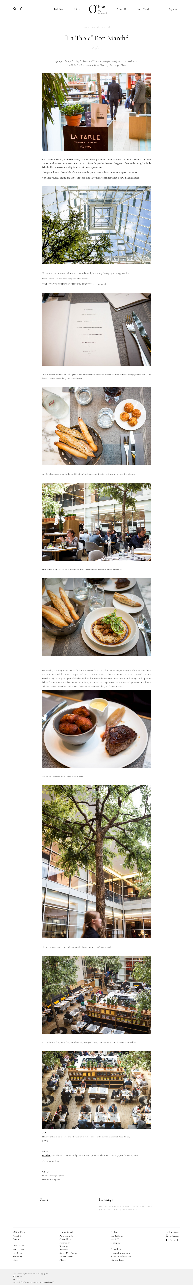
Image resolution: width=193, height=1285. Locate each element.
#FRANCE (132, 1209)
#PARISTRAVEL (132, 1206)
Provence (63, 1249)
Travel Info (117, 1249)
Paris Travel (59, 9)
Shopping (17, 1256)
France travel (66, 1231)
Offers (76, 9)
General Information (121, 1252)
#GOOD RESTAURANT (109, 1209)
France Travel (143, 9)
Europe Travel (117, 1259)
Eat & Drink (105, 27)
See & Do (17, 1252)
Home (85, 27)
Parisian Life (121, 9)
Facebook (172, 1240)
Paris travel (19, 1245)
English (173, 9)
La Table (46, 1155)
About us (17, 1235)
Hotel (15, 1259)
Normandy (64, 1242)
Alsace (62, 1259)
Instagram (172, 1235)
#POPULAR (119, 1206)
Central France (66, 1239)
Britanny (63, 1246)
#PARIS (123, 1209)
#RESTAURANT (106, 1206)
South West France (68, 1253)
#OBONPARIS (145, 1206)
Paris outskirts (66, 1235)
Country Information (121, 1256)
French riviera (66, 1256)
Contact (17, 1239)
